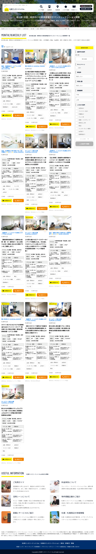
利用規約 (37, 546)
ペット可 (81, 117)
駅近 (80, 126)
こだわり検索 (65, 10)
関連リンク (19, 546)
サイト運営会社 (61, 546)
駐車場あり (82, 134)
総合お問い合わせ (86, 9)
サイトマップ (29, 546)
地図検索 (57, 10)
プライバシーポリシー (48, 546)
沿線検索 (49, 10)
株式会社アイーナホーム (13, 119)
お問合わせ (7, 115)
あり (79, 68)
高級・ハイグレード (84, 120)
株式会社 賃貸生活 (59, 128)
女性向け (81, 108)
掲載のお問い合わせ (73, 546)
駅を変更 (84, 59)
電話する (19, 115)
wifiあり (81, 131)
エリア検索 (41, 10)
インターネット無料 (85, 129)
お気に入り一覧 (87, 6)
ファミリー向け (83, 111)
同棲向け (81, 114)
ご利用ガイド (74, 10)
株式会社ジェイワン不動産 (37, 130)
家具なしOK (82, 123)
